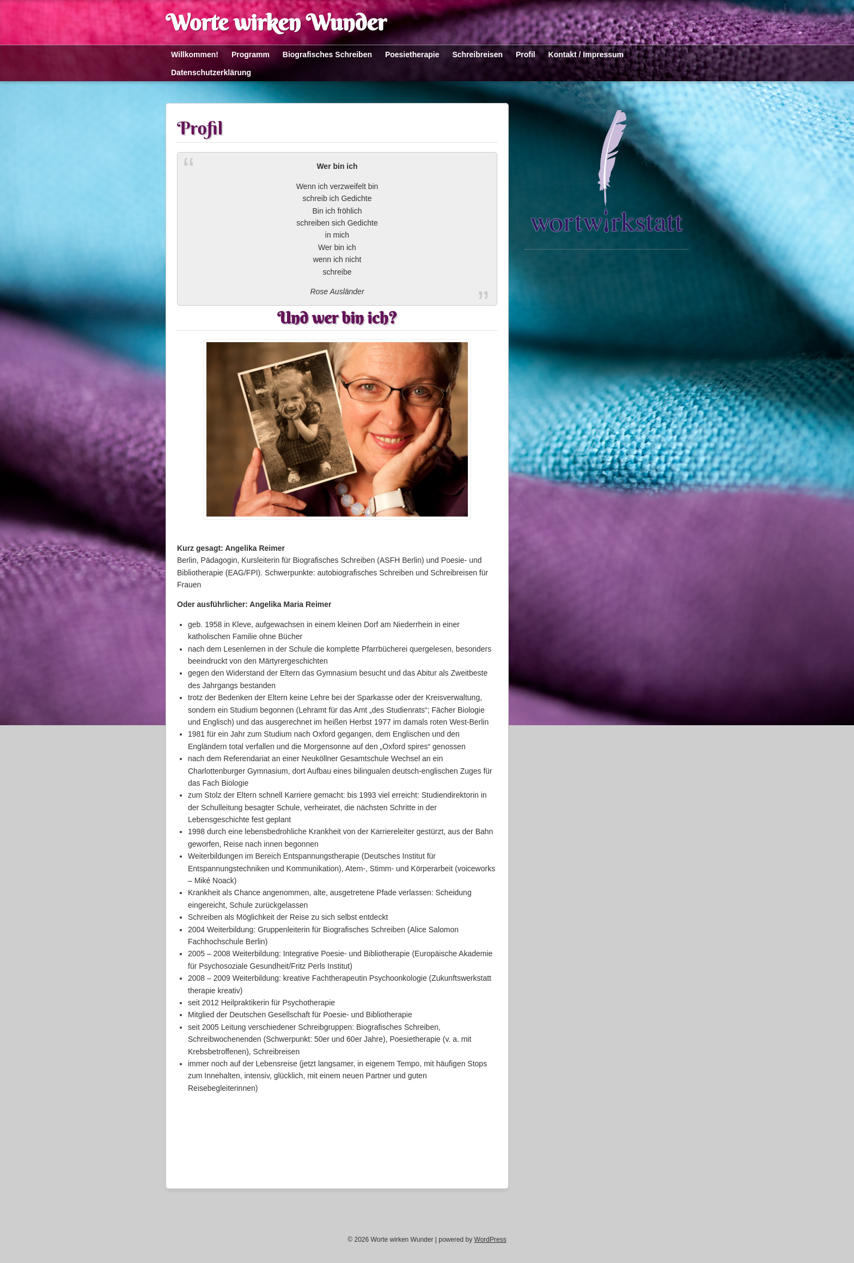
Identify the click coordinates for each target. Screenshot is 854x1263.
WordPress (490, 1239)
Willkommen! (194, 54)
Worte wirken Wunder (276, 22)
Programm (250, 54)
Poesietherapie (412, 54)
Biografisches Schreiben (327, 54)
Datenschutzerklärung (211, 72)
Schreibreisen (477, 54)
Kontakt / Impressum (586, 54)
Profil (525, 54)
